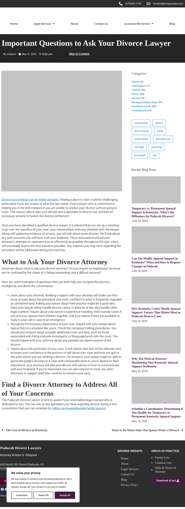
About (74, 23)
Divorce (136, 94)
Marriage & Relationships (145, 102)
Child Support (139, 85)
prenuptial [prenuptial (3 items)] (139, 156)
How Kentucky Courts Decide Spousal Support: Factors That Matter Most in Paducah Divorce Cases (156, 314)
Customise (21, 495)
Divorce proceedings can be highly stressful (30, 199)
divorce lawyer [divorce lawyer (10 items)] (142, 131)
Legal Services (44, 24)
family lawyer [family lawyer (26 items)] (141, 139)
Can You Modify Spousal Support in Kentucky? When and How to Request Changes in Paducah (156, 264)
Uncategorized (140, 110)
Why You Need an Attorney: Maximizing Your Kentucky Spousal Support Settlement (155, 364)
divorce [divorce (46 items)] (160, 123)
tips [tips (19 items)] (155, 156)
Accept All (65, 495)
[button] (2, 491)
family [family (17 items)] (161, 131)
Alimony (136, 81)
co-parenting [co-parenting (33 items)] (141, 123)
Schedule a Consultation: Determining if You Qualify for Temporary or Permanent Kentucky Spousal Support (157, 414)
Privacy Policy (129, 487)
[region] (43, 485)
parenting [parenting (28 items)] (157, 148)
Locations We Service (138, 24)
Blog (172, 23)
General (136, 98)
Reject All (43, 495)
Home (14, 23)
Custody (136, 89)
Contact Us (101, 23)
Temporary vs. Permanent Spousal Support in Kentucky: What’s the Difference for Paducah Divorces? (154, 214)
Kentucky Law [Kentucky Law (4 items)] (164, 139)
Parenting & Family (142, 106)
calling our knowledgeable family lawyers (79, 408)
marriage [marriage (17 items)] (139, 148)
